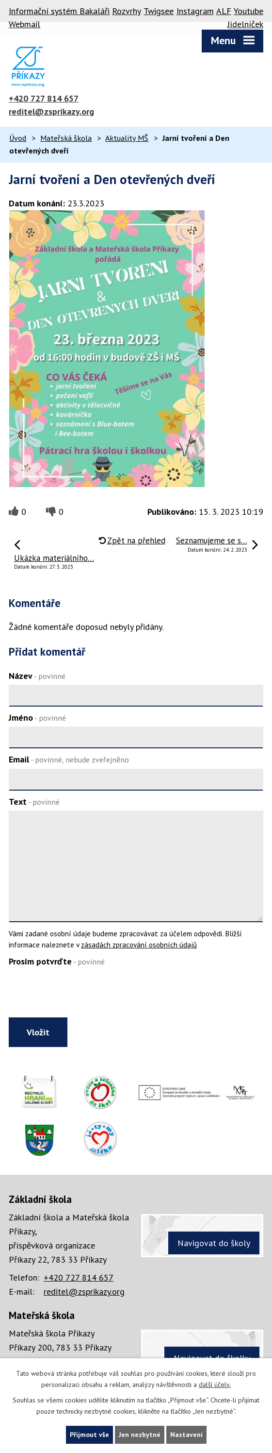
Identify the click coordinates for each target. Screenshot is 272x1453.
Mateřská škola (66, 138)
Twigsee (159, 11)
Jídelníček (245, 24)
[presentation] (80, 994)
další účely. (215, 1384)
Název (37, 675)
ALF (223, 11)
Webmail (24, 24)
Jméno (37, 717)
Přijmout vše (89, 1434)
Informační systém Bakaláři (59, 11)
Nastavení (186, 1434)
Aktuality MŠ (126, 138)
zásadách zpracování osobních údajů (139, 944)
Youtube (248, 11)
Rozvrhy (126, 11)
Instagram (195, 11)
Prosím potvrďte (57, 961)
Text (34, 801)
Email (69, 759)
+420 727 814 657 (44, 98)
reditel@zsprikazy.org (51, 111)
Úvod (17, 138)
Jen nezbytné (139, 1434)
